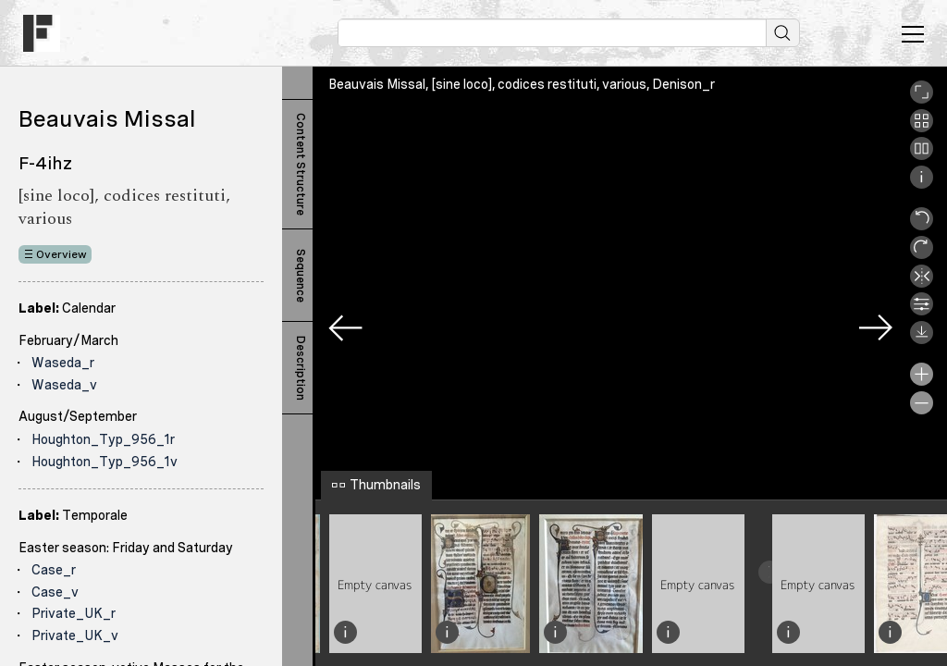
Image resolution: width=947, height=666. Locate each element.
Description (300, 368)
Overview (61, 254)
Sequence (300, 275)
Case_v (55, 592)
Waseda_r (62, 362)
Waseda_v (64, 384)
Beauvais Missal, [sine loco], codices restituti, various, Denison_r (521, 84)
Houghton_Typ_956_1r (103, 439)
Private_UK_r (73, 613)
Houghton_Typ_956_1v (104, 461)
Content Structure (300, 164)
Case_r (53, 569)
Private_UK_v (74, 635)
